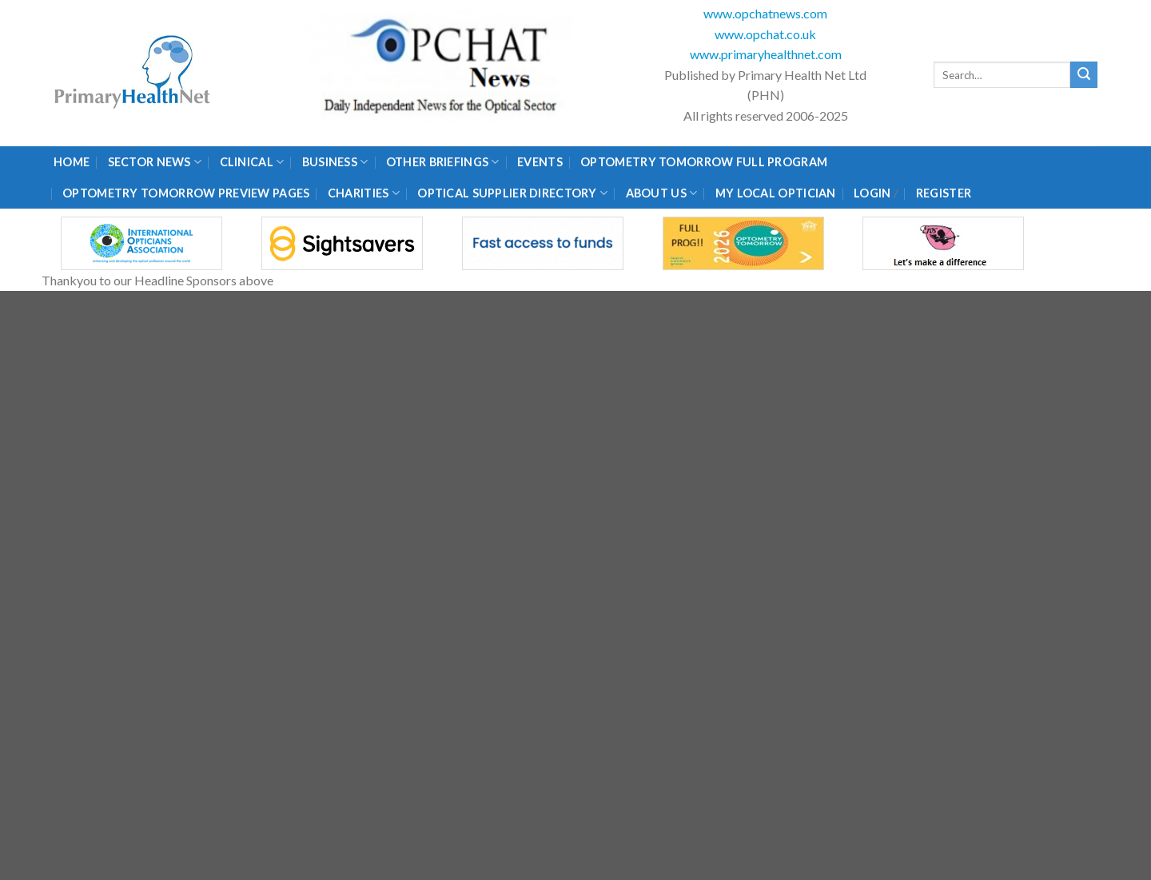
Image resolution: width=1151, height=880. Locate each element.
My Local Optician (775, 193)
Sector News (155, 161)
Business (335, 161)
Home (72, 162)
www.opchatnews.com (765, 13)
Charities (364, 193)
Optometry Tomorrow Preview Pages (185, 193)
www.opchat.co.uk (765, 34)
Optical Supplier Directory (512, 193)
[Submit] (1083, 75)
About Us (662, 193)
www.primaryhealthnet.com (766, 54)
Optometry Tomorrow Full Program (703, 162)
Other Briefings (443, 161)
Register (943, 193)
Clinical (252, 161)
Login (872, 193)
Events (540, 162)
